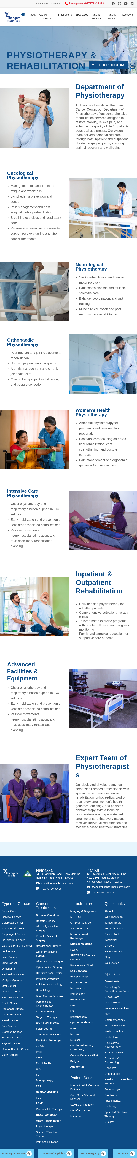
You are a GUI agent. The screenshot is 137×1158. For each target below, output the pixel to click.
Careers (55, 3)
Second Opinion (113, 928)
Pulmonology (112, 1089)
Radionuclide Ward (81, 965)
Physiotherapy (44, 1126)
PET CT (75, 949)
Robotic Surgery (45, 920)
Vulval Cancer (10, 1054)
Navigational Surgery (48, 945)
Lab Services (78, 970)
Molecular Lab (78, 987)
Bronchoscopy (78, 1016)
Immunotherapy (45, 1011)
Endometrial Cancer (13, 928)
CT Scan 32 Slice (80, 922)
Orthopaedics (112, 1073)
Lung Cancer (9, 962)
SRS (39, 1068)
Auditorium (77, 1066)
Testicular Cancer (12, 1037)
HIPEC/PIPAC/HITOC (49, 972)
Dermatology (112, 1002)
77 (115, 892)
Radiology (110, 1106)
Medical (75, 1033)
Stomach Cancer (12, 1031)
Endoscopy (77, 999)
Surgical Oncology (48, 914)
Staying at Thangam (82, 1104)
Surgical (75, 1039)
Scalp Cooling (44, 1028)
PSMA (40, 1103)
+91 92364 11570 (102, 892)
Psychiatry (110, 1094)
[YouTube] (126, 3)
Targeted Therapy (46, 1017)
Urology (109, 1121)
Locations (127, 14)
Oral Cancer (9, 985)
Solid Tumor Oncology (49, 984)
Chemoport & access (48, 1034)
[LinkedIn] (132, 3)
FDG (39, 1097)
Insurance (76, 1116)
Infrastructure (64, 14)
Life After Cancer (80, 1110)
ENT (107, 1013)
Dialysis (75, 1061)
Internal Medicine (114, 1025)
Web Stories (111, 962)
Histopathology (79, 976)
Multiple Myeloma (12, 980)
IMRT (39, 1051)
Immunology (77, 993)
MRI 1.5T (75, 916)
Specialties (82, 14)
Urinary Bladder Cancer (16, 1048)
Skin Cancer (9, 1026)
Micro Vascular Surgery (50, 961)
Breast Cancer (10, 911)
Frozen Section (79, 982)
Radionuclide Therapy (49, 1109)
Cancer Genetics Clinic (84, 1055)
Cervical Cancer (11, 916)
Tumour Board (112, 922)
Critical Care (111, 996)
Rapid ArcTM (44, 1063)
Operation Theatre (81, 1022)
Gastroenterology (114, 1019)
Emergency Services (116, 1008)
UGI (72, 1005)
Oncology (110, 1067)
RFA (38, 1086)
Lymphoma (8, 968)
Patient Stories (112, 16)
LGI (72, 1010)
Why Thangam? (113, 916)
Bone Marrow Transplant (50, 995)
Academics (42, 3)
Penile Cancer (10, 1003)
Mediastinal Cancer (13, 974)
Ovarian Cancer (11, 991)
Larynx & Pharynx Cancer (17, 945)
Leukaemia (8, 951)
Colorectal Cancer (12, 922)
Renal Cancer (10, 1020)
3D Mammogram (80, 928)
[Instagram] (113, 3)
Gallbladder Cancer (13, 939)
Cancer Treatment (45, 16)
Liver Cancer (9, 957)
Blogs (107, 957)
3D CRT (41, 1045)
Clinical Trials (112, 934)
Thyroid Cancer (11, 1043)
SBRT (39, 1074)
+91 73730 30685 (51, 888)
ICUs (73, 1028)
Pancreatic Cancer (13, 997)
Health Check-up (114, 1031)
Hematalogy (43, 990)
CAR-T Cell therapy (47, 1022)
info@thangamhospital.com (57, 883)
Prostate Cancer (11, 1014)
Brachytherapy (44, 1080)
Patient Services (96, 16)
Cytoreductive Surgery (49, 967)
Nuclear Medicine (47, 1091)
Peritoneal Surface (13, 1008)
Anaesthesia (111, 981)
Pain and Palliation (47, 1141)
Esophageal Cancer (13, 934)
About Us (109, 911)
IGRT (39, 1057)
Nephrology (111, 1036)
